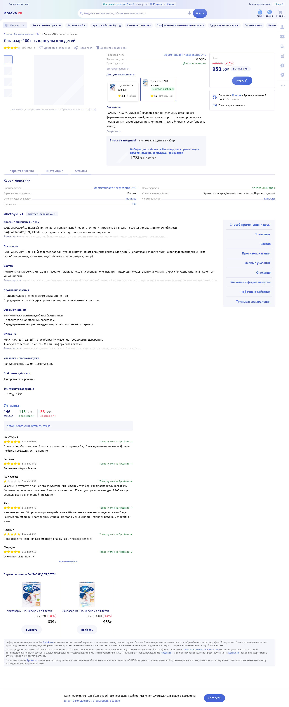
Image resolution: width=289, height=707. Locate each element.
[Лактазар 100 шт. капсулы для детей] (158, 89)
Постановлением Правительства (201, 649)
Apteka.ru (48, 642)
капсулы (269, 198)
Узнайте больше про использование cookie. (92, 700)
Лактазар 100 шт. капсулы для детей (85, 611)
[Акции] (260, 13)
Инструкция (54, 171)
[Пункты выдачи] (284, 75)
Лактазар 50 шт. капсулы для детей (29, 611)
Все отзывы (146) (68, 561)
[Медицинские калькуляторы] (284, 56)
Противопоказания (256, 253)
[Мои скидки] (284, 37)
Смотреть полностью (42, 214)
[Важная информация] (284, 65)
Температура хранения (253, 301)
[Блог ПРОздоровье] (284, 46)
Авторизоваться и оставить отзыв (28, 426)
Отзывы (81, 171)
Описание (263, 272)
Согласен (214, 698)
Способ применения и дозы (250, 224)
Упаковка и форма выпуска (250, 282)
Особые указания (258, 263)
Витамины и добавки (24, 34)
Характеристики (22, 171)
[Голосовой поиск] (189, 13)
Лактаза (131, 198)
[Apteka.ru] (16, 13)
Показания (263, 234)
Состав (265, 244)
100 (134, 204)
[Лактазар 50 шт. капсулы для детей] (123, 92)
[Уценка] (269, 13)
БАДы (38, 34)
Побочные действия (256, 292)
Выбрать (31, 629)
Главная (8, 34)
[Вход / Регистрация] (284, 27)
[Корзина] (280, 13)
